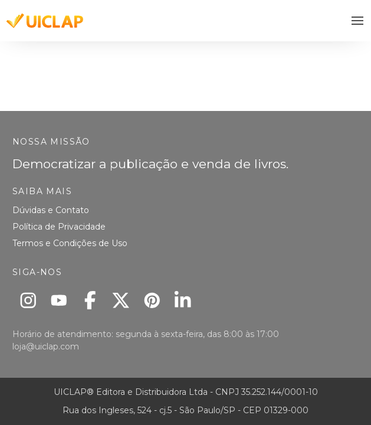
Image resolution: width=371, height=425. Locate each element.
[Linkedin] (183, 300)
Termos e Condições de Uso (69, 243)
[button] (357, 21)
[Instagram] (28, 300)
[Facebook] (90, 300)
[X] (121, 300)
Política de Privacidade (59, 226)
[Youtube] (59, 300)
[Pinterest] (152, 300)
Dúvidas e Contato (50, 210)
